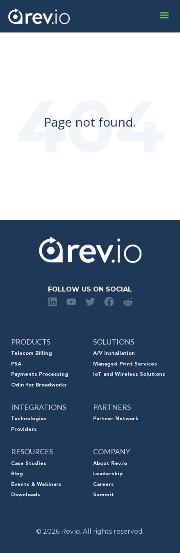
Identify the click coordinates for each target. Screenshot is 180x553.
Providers (24, 429)
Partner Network (115, 418)
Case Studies (28, 463)
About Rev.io (110, 463)
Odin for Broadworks (39, 385)
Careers (103, 484)
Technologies (29, 418)
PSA (16, 364)
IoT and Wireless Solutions (129, 374)
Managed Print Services (125, 364)
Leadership (108, 474)
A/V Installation (114, 353)
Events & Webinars (36, 484)
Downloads (25, 495)
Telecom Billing (31, 353)
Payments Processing (39, 374)
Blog (17, 474)
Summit (103, 495)
